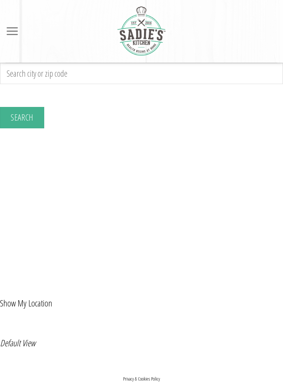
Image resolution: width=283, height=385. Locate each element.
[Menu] (12, 31)
